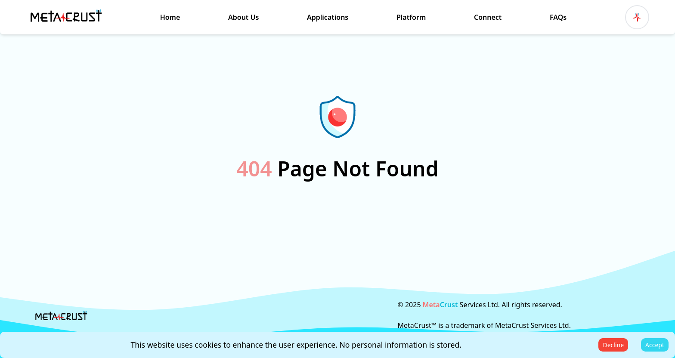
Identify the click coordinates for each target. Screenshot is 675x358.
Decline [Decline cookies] (613, 345)
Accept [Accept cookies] (654, 345)
